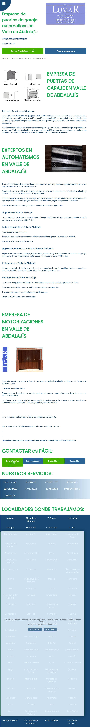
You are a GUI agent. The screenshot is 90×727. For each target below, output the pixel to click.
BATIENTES (31, 482)
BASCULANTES (10, 482)
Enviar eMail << (54, 461)
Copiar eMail (74, 461)
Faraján (10, 527)
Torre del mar (52, 720)
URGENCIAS (10, 495)
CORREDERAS (51, 482)
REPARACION (52, 488)
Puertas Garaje (6, 58)
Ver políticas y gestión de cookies (42, 624)
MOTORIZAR (31, 488)
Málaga (10, 518)
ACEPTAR (50, 629)
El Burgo (52, 518)
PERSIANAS (72, 482)
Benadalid (31, 527)
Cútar (72, 527)
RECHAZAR (35, 629)
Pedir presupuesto (66, 51)
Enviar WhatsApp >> (22, 51)
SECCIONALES (10, 488)
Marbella (72, 518)
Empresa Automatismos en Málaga (23, 58)
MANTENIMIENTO (72, 488)
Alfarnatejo (51, 527)
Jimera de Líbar (10, 720)
